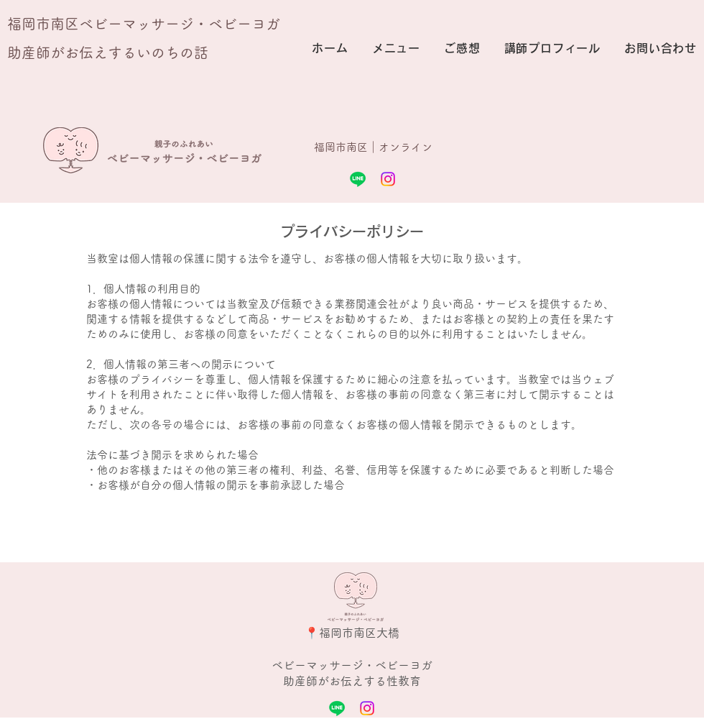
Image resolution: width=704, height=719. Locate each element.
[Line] (357, 179)
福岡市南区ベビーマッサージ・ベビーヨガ (143, 24)
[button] (394, 48)
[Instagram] (388, 179)
